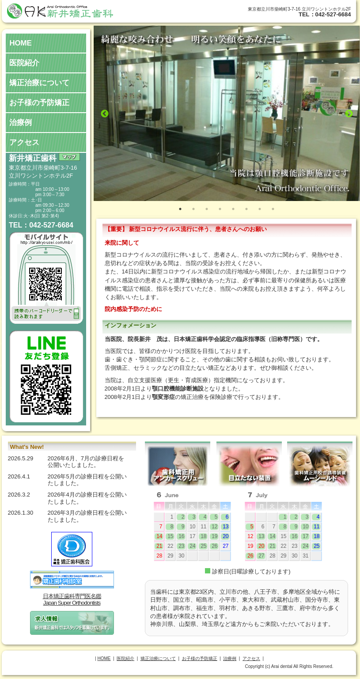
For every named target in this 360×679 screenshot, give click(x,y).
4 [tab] (220, 209)
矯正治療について (39, 83)
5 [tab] (233, 209)
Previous (104, 114)
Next (349, 114)
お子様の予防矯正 (39, 103)
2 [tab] (193, 209)
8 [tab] (273, 209)
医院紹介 (24, 63)
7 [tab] (259, 209)
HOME (20, 43)
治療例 (20, 122)
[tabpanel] (227, 113)
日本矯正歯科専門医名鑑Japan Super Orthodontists (72, 600)
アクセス (24, 142)
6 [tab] (246, 209)
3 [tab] (206, 209)
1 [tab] (180, 209)
